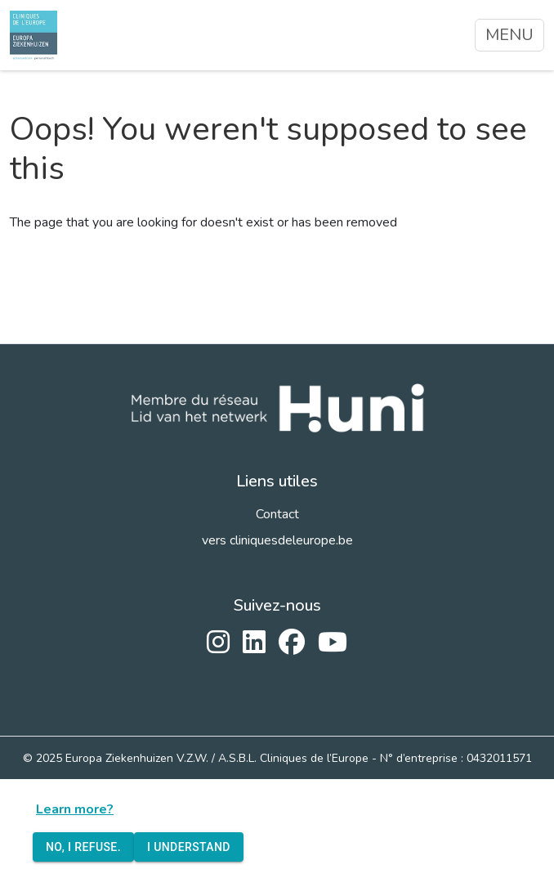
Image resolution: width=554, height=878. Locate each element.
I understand (188, 847)
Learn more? (75, 809)
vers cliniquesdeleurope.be (277, 540)
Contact (277, 514)
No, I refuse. (83, 847)
